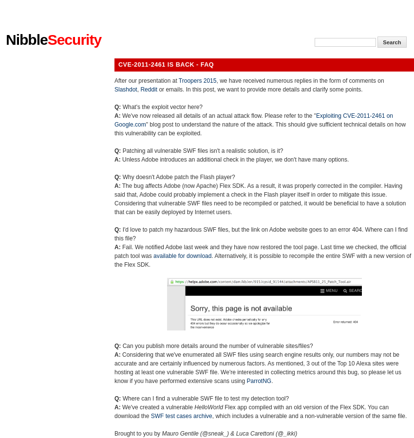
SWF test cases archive (181, 416)
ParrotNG (258, 381)
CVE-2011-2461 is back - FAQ (166, 64)
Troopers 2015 (198, 80)
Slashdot (125, 89)
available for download (182, 256)
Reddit (148, 89)
